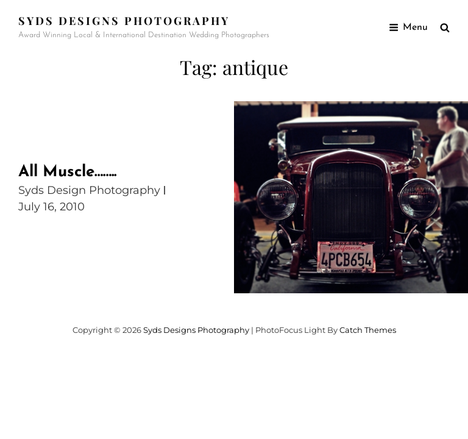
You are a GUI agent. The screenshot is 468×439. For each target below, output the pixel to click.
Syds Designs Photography (124, 20)
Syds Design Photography (89, 190)
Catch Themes (367, 330)
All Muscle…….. (67, 172)
